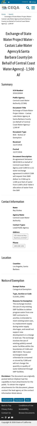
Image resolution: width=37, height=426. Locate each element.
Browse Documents (27, 413)
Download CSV (7, 400)
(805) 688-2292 (19, 246)
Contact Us (25, 2)
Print (28, 400)
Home (3, 14)
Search (11, 14)
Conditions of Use (26, 405)
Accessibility (24, 409)
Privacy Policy (7, 409)
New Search (19, 400)
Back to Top (6, 405)
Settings (32, 2)
